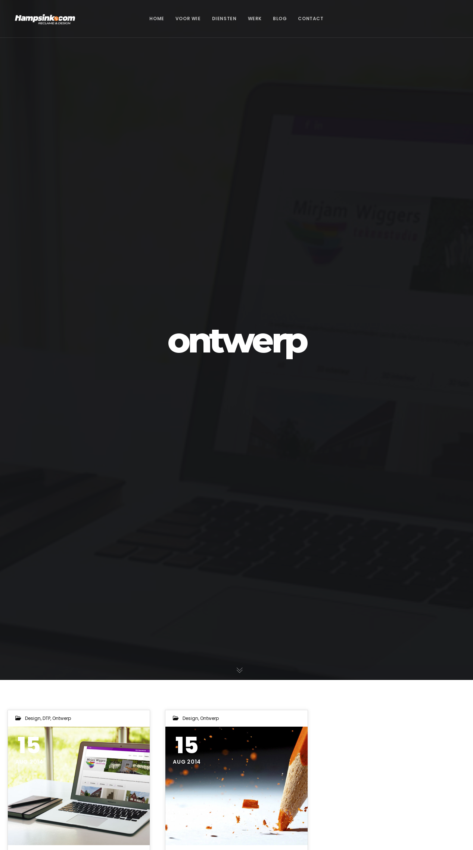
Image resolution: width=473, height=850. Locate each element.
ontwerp (61, 718)
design (33, 718)
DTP (46, 718)
